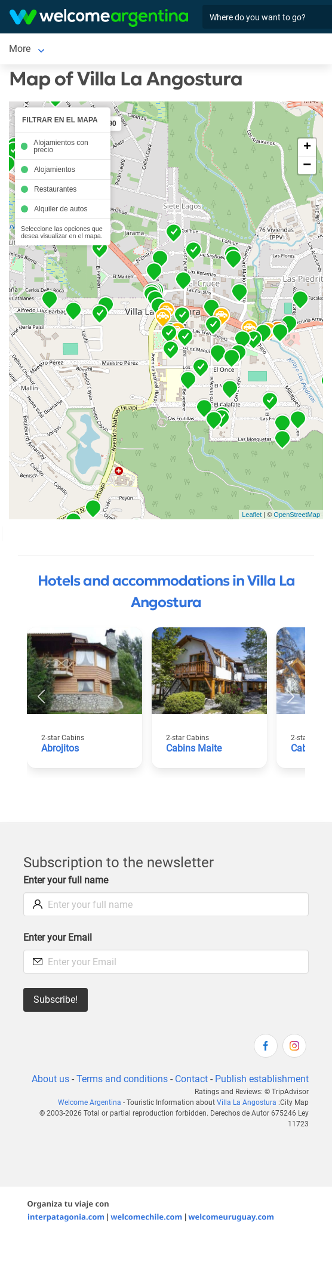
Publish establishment (262, 1079)
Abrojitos (60, 748)
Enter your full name (65, 880)
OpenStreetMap (296, 514)
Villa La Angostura (246, 1102)
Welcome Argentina (89, 1102)
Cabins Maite (194, 748)
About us (50, 1079)
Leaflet (252, 514)
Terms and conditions (122, 1079)
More (19, 48)
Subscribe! (55, 999)
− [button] (307, 165)
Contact (191, 1079)
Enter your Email (57, 937)
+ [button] (307, 147)
